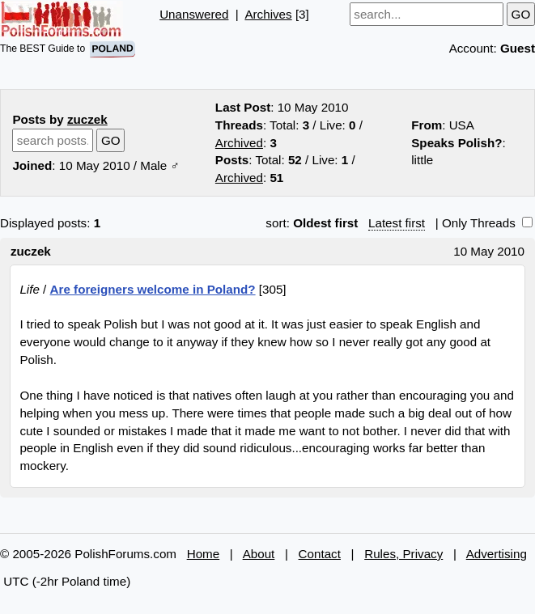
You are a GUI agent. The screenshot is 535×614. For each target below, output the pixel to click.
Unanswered (193, 14)
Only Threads (487, 223)
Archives (267, 14)
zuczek (87, 119)
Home (203, 554)
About (259, 554)
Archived (239, 143)
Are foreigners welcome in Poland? (153, 289)
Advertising (496, 554)
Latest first (396, 223)
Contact (320, 554)
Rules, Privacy (403, 554)
